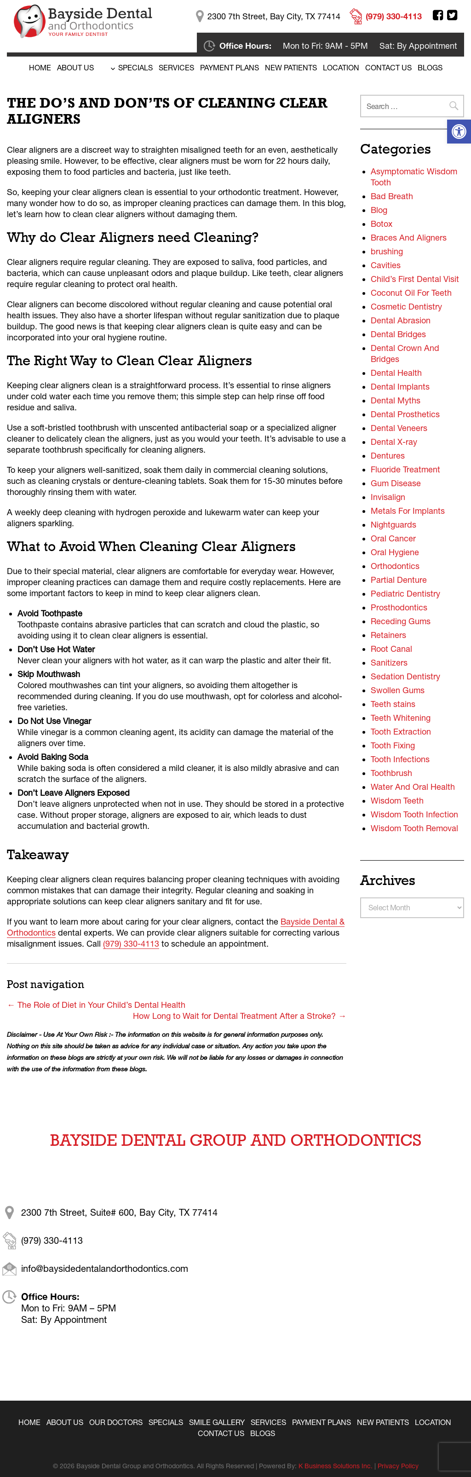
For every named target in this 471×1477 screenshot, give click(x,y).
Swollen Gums (398, 690)
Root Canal (391, 649)
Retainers (388, 635)
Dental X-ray (394, 442)
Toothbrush (391, 773)
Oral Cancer (393, 538)
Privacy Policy (398, 1466)
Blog (379, 210)
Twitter (452, 15)
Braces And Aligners (409, 237)
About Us (75, 67)
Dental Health (396, 373)
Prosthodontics (399, 607)
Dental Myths (395, 400)
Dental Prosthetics (405, 414)
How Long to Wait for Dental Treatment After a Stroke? (239, 1016)
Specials (135, 67)
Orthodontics (395, 566)
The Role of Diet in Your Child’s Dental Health (96, 1005)
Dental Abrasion (401, 320)
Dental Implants (400, 386)
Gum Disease (396, 483)
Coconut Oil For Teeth (411, 293)
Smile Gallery (217, 1422)
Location (341, 67)
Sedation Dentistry (405, 676)
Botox (381, 224)
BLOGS (430, 67)
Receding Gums (401, 621)
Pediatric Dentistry (405, 593)
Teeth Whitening (401, 718)
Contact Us (388, 67)
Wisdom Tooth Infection (414, 814)
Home (40, 67)
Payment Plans (229, 67)
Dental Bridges (398, 334)
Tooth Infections (400, 759)
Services (176, 67)
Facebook (438, 15)
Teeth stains (393, 704)
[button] (459, 132)
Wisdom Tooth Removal (414, 828)
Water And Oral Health (413, 787)
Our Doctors (116, 1422)
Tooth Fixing (393, 745)
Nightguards (393, 524)
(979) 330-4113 (131, 943)
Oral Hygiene (395, 552)
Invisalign (388, 497)
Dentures (388, 455)
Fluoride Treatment (405, 469)
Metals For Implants (408, 511)
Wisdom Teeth (397, 800)
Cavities (386, 265)
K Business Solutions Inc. (336, 1466)
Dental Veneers (399, 428)
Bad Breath (392, 196)
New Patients (291, 67)
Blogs (262, 1433)
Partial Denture (399, 580)
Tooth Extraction (401, 731)
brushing (387, 251)
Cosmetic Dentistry (406, 306)
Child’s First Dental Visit (415, 279)
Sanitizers (389, 662)
